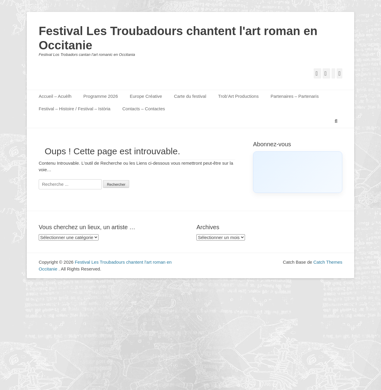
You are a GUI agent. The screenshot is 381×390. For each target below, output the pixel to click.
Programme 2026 (100, 96)
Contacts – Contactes (143, 108)
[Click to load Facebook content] (297, 172)
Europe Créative (146, 96)
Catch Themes (327, 262)
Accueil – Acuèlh (55, 96)
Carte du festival (190, 96)
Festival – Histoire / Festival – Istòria (74, 108)
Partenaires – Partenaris (295, 96)
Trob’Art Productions (238, 96)
